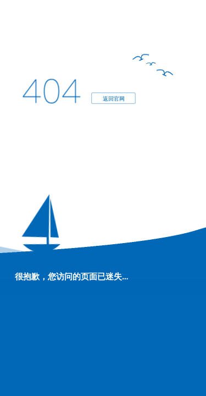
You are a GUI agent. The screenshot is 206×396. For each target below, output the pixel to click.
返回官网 (113, 98)
